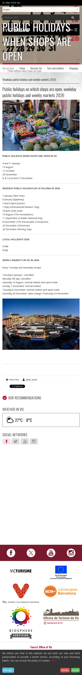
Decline (65, 670)
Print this (14, 379)
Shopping (73, 68)
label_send (31, 379)
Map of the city (13, 2)
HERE (53, 660)
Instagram (34, 441)
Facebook (6, 441)
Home (22, 68)
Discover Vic (36, 68)
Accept (75, 670)
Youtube (25, 441)
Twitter (15, 441)
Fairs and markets (55, 68)
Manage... (8, 670)
